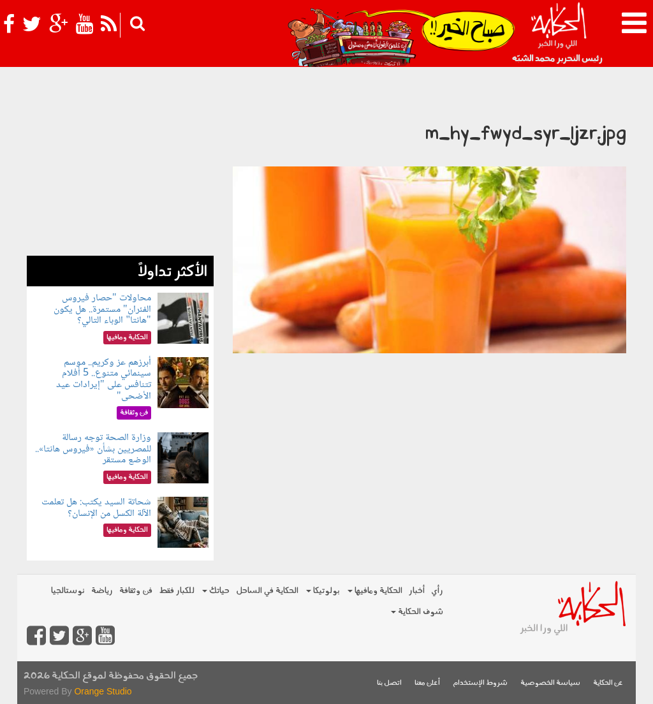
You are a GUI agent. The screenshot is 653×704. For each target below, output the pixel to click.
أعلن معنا (427, 683)
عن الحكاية (608, 683)
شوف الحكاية (417, 612)
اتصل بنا (389, 683)
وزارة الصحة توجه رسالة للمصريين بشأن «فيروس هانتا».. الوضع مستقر (93, 449)
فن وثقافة (135, 591)
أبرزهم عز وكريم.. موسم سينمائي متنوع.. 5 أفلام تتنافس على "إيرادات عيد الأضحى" (103, 379)
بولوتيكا (323, 591)
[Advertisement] (120, 176)
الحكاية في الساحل (267, 591)
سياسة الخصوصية (550, 683)
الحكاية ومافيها (375, 591)
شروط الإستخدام (480, 683)
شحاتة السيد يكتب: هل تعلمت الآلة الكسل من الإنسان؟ (96, 508)
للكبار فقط (176, 591)
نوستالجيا (68, 591)
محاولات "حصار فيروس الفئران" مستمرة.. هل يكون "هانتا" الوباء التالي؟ (102, 309)
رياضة (102, 591)
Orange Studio (102, 691)
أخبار (417, 591)
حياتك (216, 591)
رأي (437, 591)
